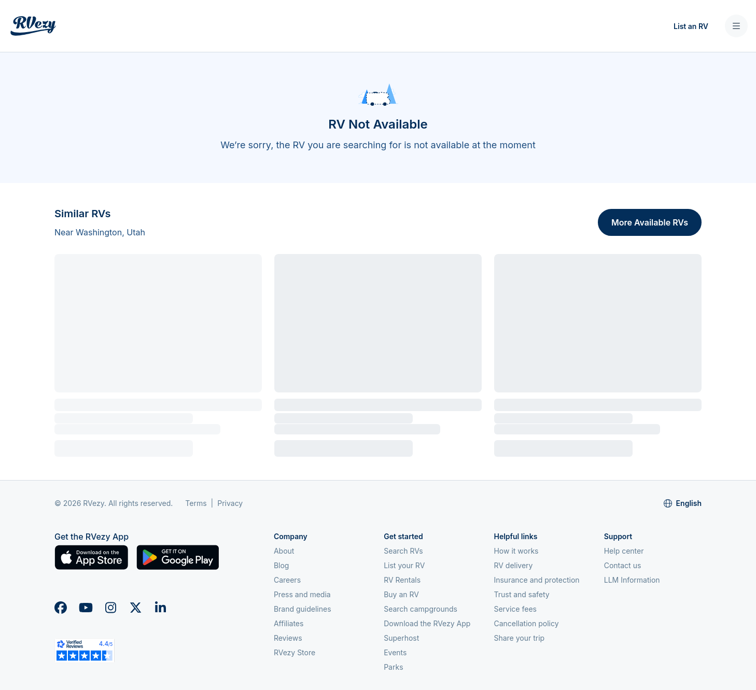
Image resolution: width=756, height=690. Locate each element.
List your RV (404, 565)
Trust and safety (521, 594)
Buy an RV (401, 594)
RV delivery (513, 565)
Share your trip (519, 637)
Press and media (302, 594)
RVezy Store (294, 652)
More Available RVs (649, 222)
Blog (281, 565)
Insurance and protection (536, 579)
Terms (195, 503)
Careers (287, 579)
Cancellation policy (526, 623)
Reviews (288, 637)
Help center (624, 550)
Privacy (230, 503)
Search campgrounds (420, 608)
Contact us (622, 565)
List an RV (691, 26)
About (284, 550)
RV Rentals (402, 579)
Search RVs (403, 550)
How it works (516, 550)
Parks (393, 667)
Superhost (401, 637)
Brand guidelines (302, 608)
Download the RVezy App (427, 623)
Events (395, 652)
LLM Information (632, 579)
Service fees (515, 608)
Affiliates (289, 623)
